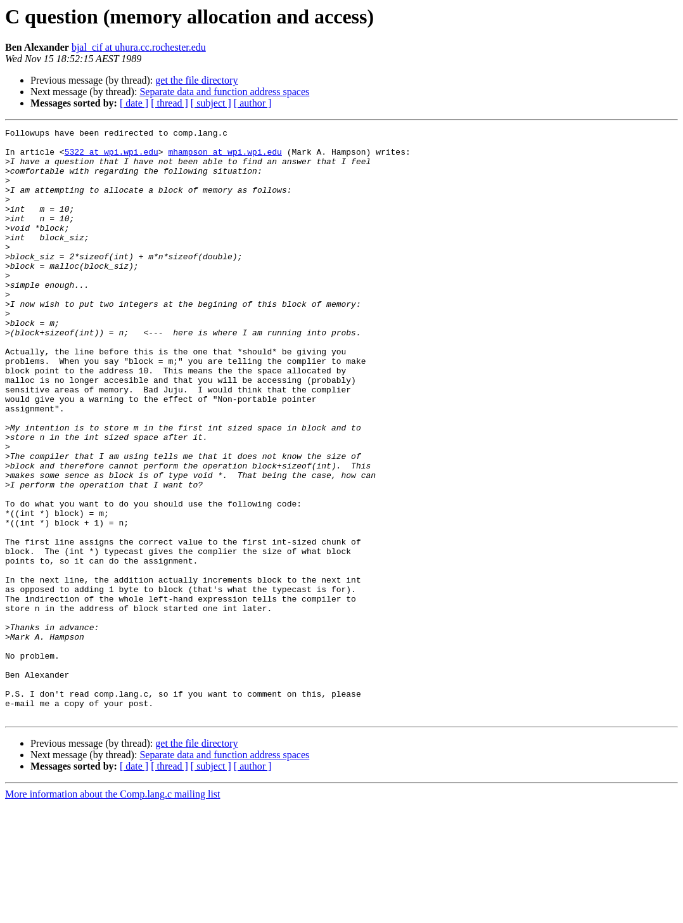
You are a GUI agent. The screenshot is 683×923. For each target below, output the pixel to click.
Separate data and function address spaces (224, 91)
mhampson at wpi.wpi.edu (224, 157)
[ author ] (253, 103)
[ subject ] (211, 103)
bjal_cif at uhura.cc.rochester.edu (139, 47)
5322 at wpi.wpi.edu (111, 157)
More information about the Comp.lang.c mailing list (112, 912)
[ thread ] (169, 103)
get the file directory (196, 80)
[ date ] (134, 103)
